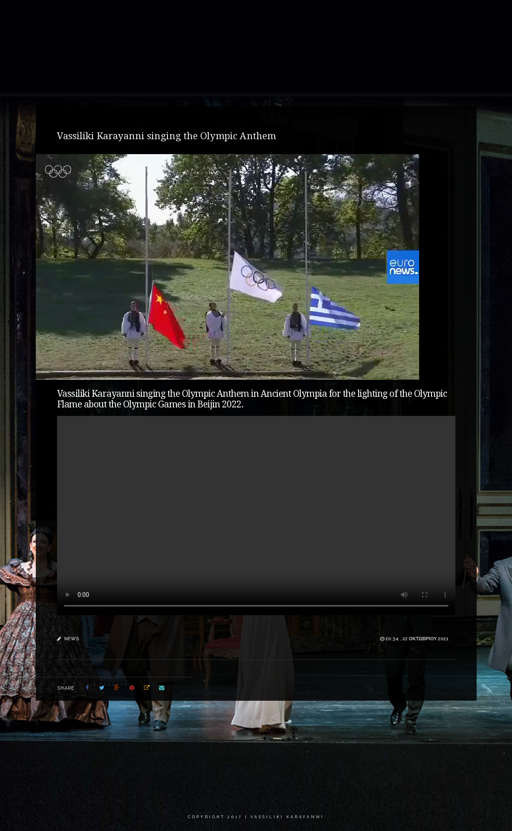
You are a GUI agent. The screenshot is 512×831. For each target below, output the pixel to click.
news (71, 639)
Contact (442, 14)
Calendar (363, 14)
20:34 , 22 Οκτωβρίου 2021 (417, 639)
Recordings (284, 14)
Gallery (240, 14)
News (325, 14)
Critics (403, 14)
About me (199, 14)
